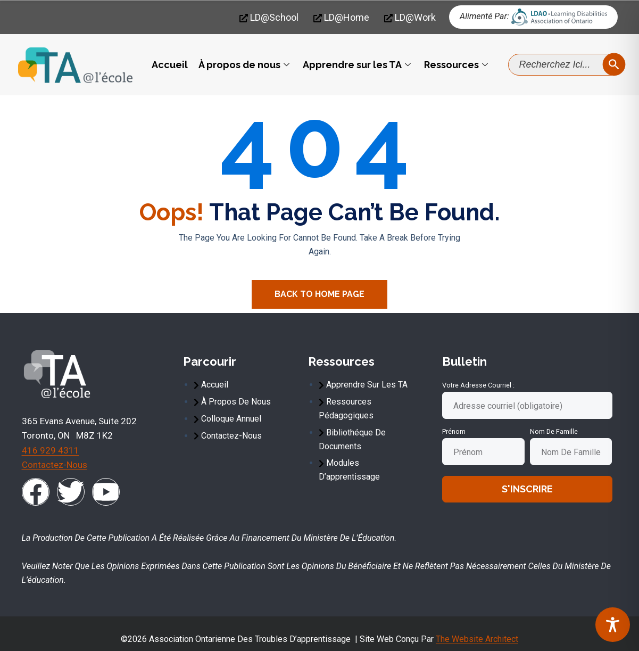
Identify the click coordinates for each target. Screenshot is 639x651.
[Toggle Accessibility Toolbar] (612, 624)
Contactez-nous (54, 464)
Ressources (457, 64)
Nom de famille (554, 431)
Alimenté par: (484, 16)
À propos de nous (245, 64)
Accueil (170, 64)
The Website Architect (477, 639)
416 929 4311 (50, 450)
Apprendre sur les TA (358, 64)
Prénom (454, 431)
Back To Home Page (319, 294)
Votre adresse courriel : (478, 385)
